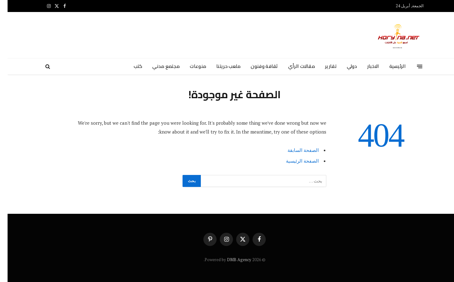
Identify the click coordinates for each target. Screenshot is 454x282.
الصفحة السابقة (295, 150)
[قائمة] (412, 66)
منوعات (190, 66)
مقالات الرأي (294, 66)
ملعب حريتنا (221, 66)
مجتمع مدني (158, 66)
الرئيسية (390, 66)
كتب (130, 66)
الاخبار (366, 66)
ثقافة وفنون (256, 66)
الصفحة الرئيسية (294, 161)
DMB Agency (231, 259)
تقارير (323, 66)
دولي (344, 66)
